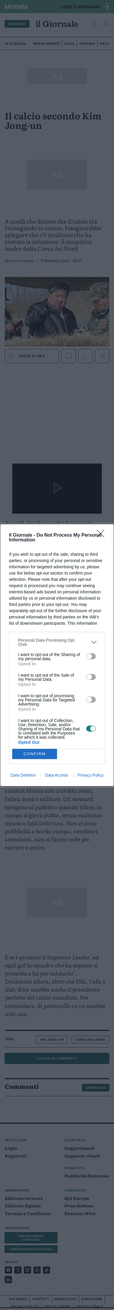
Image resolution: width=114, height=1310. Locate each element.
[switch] (91, 656)
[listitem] (57, 642)
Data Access (56, 775)
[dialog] (57, 655)
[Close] (102, 535)
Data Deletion (23, 775)
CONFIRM (35, 754)
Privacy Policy (91, 775)
